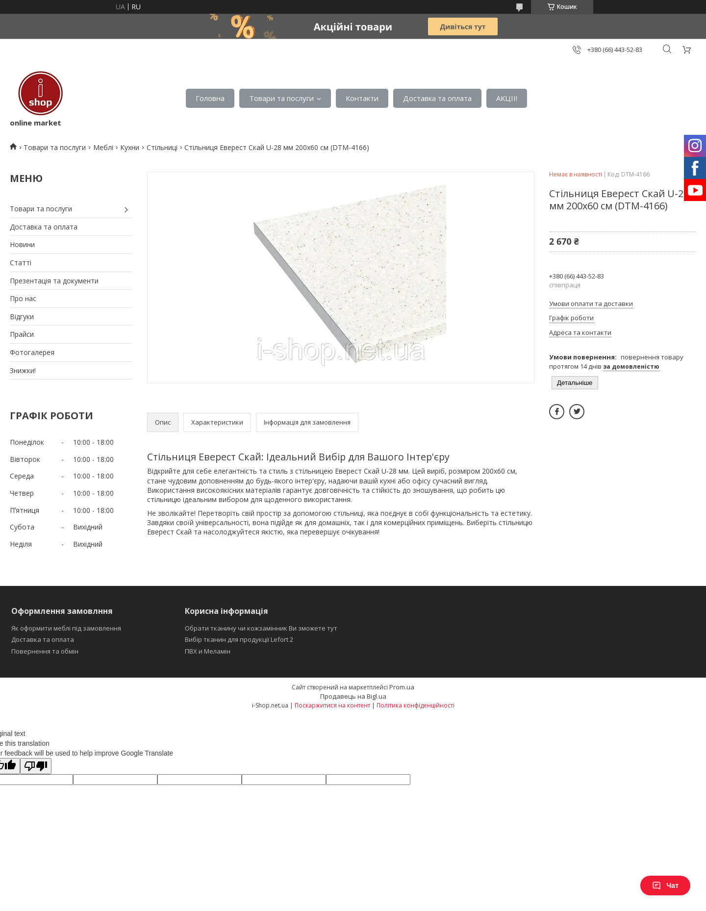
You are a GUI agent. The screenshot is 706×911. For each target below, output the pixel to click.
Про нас (23, 298)
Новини (22, 244)
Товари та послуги (281, 98)
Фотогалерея (32, 352)
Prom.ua (401, 687)
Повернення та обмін (44, 651)
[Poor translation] (35, 766)
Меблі (103, 147)
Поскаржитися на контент (332, 705)
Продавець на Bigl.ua (353, 696)
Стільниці (162, 147)
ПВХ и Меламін (207, 651)
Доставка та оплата (437, 98)
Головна (210, 98)
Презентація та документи (54, 280)
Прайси (22, 334)
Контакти (362, 98)
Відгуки (22, 316)
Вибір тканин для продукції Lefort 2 (239, 639)
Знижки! (23, 370)
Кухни (129, 147)
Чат (665, 885)
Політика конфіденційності (415, 705)
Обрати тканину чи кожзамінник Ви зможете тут (261, 628)
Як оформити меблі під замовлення (66, 628)
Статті (20, 262)
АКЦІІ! (506, 98)
